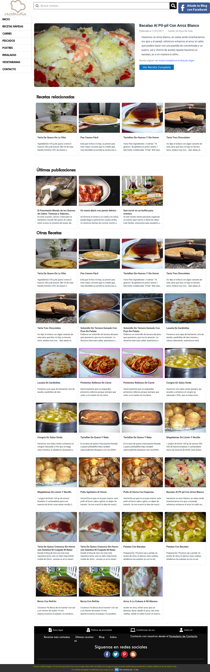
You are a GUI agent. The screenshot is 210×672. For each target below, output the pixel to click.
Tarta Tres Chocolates (178, 137)
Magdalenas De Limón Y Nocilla (183, 437)
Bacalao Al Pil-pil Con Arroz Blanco (185, 492)
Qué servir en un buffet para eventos (138, 212)
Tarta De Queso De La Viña (51, 137)
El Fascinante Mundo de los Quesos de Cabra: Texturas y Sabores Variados (56, 212)
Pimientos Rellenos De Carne (95, 382)
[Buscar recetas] (101, 5)
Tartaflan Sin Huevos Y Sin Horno (141, 137)
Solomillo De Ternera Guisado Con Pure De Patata (98, 330)
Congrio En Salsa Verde (178, 382)
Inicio (6, 19)
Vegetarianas (11, 62)
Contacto (9, 69)
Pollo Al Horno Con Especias (138, 492)
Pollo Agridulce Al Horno (93, 492)
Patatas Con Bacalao (134, 546)
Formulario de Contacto (183, 636)
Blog (102, 637)
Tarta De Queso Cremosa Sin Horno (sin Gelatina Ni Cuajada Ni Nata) (56, 548)
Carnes (7, 33)
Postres (7, 48)
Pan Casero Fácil (89, 137)
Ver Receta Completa (157, 67)
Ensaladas (9, 55)
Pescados (8, 40)
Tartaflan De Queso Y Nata (94, 437)
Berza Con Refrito (46, 601)
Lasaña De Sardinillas (177, 328)
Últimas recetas (84, 637)
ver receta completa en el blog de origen (174, 60)
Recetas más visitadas (57, 637)
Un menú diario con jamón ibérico (98, 210)
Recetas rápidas (12, 26)
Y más (136, 670)
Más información (125, 670)
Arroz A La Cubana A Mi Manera (140, 601)
